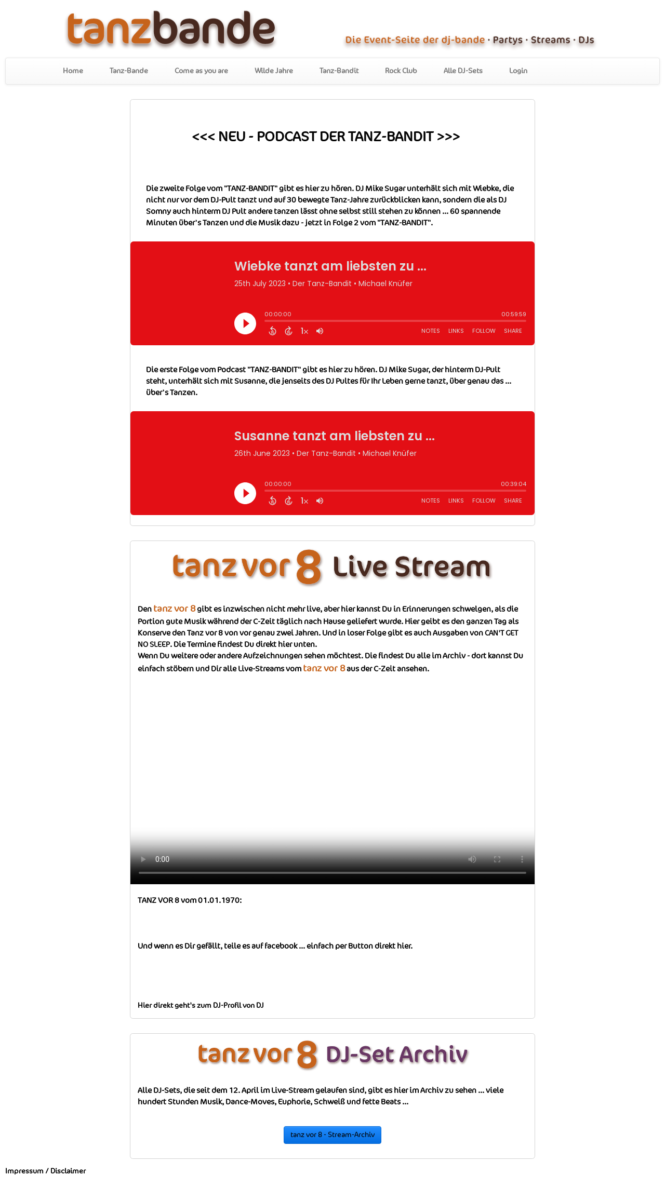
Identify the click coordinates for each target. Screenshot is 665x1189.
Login (518, 71)
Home (73, 71)
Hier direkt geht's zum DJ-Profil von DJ (201, 1005)
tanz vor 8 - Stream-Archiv (332, 1135)
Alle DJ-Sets (463, 71)
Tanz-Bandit (339, 71)
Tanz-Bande (129, 71)
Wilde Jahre (274, 71)
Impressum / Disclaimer (45, 1171)
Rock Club (401, 71)
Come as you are (201, 71)
